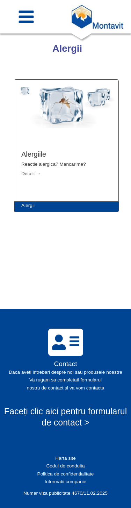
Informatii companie (65, 481)
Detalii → (31, 173)
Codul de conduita (65, 465)
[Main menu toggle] (26, 16)
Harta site (65, 458)
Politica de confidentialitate (65, 474)
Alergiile (33, 154)
